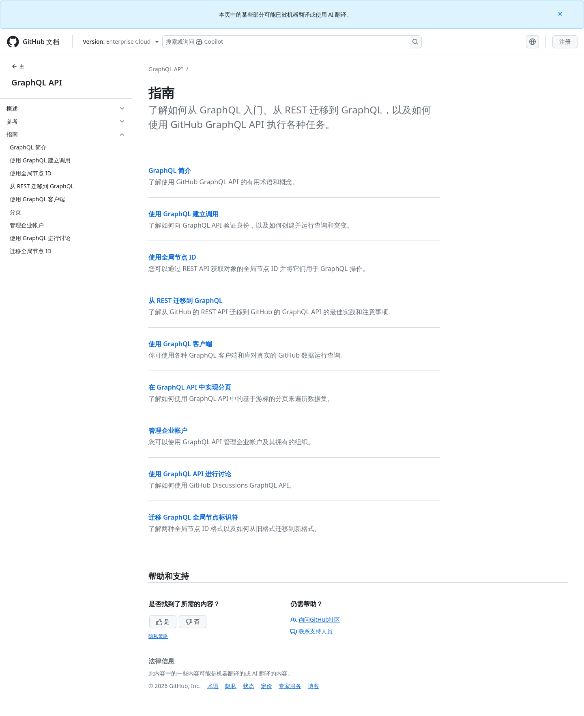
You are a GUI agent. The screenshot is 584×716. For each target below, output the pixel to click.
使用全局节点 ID (172, 257)
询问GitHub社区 (315, 619)
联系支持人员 (311, 631)
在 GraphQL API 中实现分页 (189, 387)
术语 (213, 686)
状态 (248, 686)
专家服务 (290, 686)
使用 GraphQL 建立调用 (183, 213)
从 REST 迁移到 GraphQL (185, 300)
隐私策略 (158, 636)
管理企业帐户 (167, 430)
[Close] (560, 13)
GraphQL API (36, 82)
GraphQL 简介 (169, 170)
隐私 (230, 686)
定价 (266, 686)
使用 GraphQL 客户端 (180, 343)
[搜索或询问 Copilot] (292, 41)
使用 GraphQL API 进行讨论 (189, 473)
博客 (313, 686)
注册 (565, 41)
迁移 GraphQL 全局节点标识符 (193, 517)
